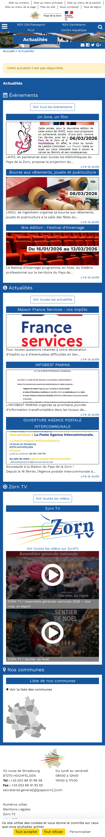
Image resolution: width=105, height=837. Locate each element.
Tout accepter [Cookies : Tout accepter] (26, 832)
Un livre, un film (52, 117)
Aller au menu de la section (84, 2)
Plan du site (47, 6)
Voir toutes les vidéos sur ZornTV (52, 548)
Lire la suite (89, 167)
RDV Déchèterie (73, 24)
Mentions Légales (16, 809)
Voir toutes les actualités (52, 299)
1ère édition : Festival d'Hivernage (52, 227)
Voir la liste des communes (29, 689)
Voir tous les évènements (52, 107)
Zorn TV (9, 814)
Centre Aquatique (74, 30)
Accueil (8, 51)
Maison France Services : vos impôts (52, 309)
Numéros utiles (15, 804)
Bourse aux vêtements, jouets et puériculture (52, 172)
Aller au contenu (19, 2)
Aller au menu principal (48, 2)
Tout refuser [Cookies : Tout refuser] (53, 832)
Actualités (12, 83)
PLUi (31, 30)
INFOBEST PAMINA (52, 364)
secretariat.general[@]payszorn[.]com (32, 790)
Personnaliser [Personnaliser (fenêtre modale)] (80, 832)
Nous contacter (69, 6)
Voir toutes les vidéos (52, 498)
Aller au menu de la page (20, 6)
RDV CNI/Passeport (31, 24)
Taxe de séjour (92, 6)
